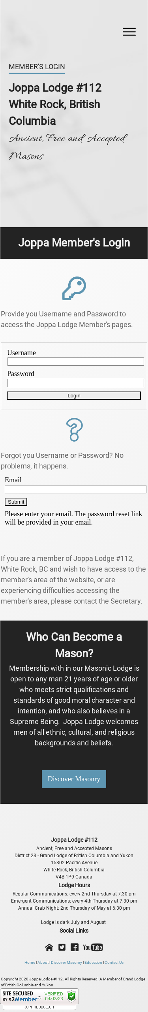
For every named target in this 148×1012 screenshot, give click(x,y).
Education (93, 962)
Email (13, 480)
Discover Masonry (66, 962)
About (43, 962)
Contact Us (114, 962)
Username (21, 353)
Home (29, 962)
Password (20, 374)
